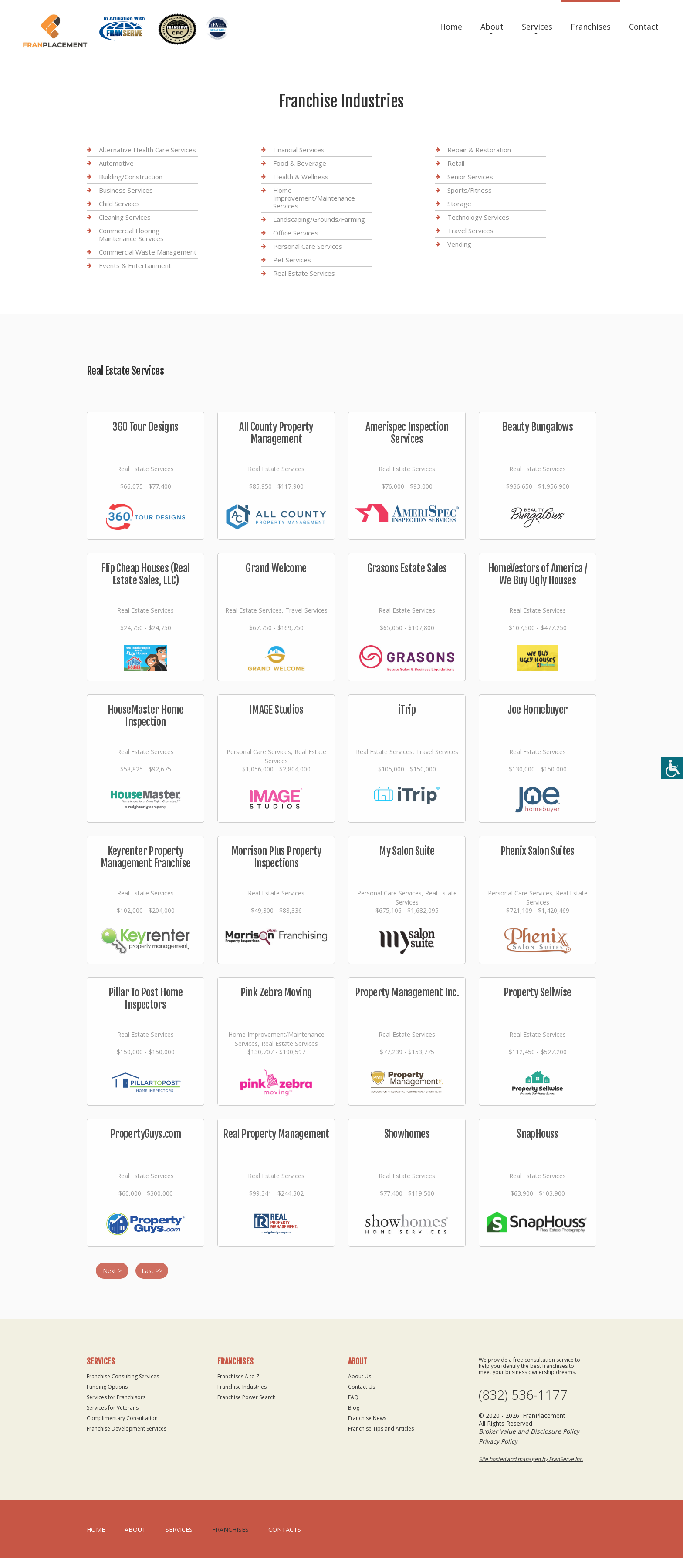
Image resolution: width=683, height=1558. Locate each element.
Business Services (126, 190)
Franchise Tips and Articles (381, 1428)
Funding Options (107, 1386)
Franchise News (367, 1418)
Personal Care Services (307, 246)
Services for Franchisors (116, 1397)
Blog (353, 1407)
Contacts (284, 1529)
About (492, 26)
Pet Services (292, 259)
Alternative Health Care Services (147, 150)
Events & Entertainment (135, 265)
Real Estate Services (304, 273)
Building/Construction (130, 176)
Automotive (116, 163)
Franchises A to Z (238, 1376)
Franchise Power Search (246, 1397)
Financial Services (299, 150)
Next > (112, 1271)
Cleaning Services (125, 217)
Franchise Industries (242, 1386)
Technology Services (478, 217)
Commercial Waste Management (147, 252)
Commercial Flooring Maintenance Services (131, 234)
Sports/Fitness (469, 190)
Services (537, 26)
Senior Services (470, 176)
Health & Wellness (300, 176)
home (96, 1529)
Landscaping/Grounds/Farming (319, 219)
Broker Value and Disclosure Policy (529, 1431)
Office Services (295, 232)
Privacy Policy (498, 1441)
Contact (644, 26)
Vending (459, 244)
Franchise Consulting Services (123, 1376)
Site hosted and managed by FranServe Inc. (531, 1459)
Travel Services (470, 230)
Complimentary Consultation (122, 1418)
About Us (359, 1376)
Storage (459, 203)
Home (451, 26)
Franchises (591, 26)
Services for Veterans (113, 1407)
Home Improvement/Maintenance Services (314, 198)
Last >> (152, 1271)
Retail (455, 163)
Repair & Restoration (479, 150)
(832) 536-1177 (523, 1394)
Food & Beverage (299, 163)
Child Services (119, 203)
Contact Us (361, 1386)
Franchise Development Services (126, 1428)
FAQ (353, 1397)
